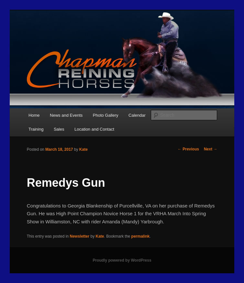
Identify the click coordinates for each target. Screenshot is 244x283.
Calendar (137, 115)
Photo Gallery (105, 115)
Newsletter (79, 236)
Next (210, 149)
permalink (140, 236)
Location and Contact (94, 129)
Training (35, 129)
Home (34, 115)
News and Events (66, 115)
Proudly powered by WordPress (122, 260)
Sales (59, 129)
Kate (83, 149)
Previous (188, 149)
